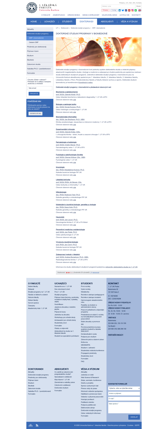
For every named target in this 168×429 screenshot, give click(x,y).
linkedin (119, 10)
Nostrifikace (59, 304)
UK (127, 3)
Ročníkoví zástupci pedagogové (92, 295)
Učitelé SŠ (124, 15)
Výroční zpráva (33, 303)
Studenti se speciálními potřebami (67, 336)
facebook (126, 10)
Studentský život (61, 323)
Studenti (67, 22)
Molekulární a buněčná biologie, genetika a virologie (76, 205)
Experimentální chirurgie (65, 129)
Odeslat (134, 417)
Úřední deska (74, 15)
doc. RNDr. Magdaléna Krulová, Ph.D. (70, 170)
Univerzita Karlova (51, 11)
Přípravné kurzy (60, 312)
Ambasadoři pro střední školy (65, 320)
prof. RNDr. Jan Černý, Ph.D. (66, 245)
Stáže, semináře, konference (91, 380)
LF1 (57, 28)
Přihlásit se (34, 93)
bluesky (123, 10)
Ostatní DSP (33, 42)
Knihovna (84, 342)
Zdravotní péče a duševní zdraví (92, 339)
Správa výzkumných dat (89, 386)
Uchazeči (49, 22)
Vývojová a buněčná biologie (67, 242)
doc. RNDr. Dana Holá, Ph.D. (67, 207)
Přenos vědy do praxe (89, 388)
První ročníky (85, 286)
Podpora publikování (88, 405)
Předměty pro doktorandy (36, 47)
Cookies (130, 425)
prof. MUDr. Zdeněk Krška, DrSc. (68, 132)
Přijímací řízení (32, 51)
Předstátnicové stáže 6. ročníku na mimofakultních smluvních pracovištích (92, 317)
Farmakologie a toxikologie (66, 142)
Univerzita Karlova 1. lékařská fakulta (93, 425)
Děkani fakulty (33, 300)
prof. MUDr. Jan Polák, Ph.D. (66, 232)
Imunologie (60, 167)
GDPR (137, 425)
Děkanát (31, 289)
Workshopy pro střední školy (65, 317)
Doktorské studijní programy (38, 34)
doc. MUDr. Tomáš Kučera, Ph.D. (68, 107)
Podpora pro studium (88, 337)
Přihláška (105, 10)
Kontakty (139, 3)
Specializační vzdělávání (63, 377)
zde (74, 100)
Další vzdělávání (109, 15)
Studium (30, 55)
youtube (129, 10)
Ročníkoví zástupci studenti (91, 297)
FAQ (82, 361)
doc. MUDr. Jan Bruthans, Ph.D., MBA (70, 119)
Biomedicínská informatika (66, 117)
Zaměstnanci (59, 15)
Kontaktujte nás (35, 113)
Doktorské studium (61, 388)
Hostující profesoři (87, 399)
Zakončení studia (33, 64)
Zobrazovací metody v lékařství (68, 254)
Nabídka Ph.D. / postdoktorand (38, 69)
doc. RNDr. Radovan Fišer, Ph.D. (68, 195)
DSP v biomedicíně (36, 38)
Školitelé (30, 60)
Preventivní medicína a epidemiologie (70, 229)
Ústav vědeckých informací (90, 413)
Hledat (138, 6)
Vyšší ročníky (86, 289)
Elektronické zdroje (88, 408)
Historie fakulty (33, 297)
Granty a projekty (87, 383)
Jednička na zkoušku (62, 315)
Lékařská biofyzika (63, 180)
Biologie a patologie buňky (66, 104)
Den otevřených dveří (62, 289)
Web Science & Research (90, 377)
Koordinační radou (85, 82)
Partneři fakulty (115, 335)
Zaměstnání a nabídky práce (65, 382)
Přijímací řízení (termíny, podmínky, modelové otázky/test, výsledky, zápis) (67, 299)
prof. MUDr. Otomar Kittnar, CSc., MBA (70, 157)
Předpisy (122, 3)
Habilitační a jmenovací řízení (91, 394)
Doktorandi (86, 22)
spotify (136, 10)
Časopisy (31, 306)
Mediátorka (85, 292)
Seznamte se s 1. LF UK (63, 286)
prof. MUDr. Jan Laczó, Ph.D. (67, 220)
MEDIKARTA (85, 345)
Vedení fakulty (33, 286)
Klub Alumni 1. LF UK (62, 379)
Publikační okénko (87, 402)
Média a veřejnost (90, 15)
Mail (130, 3)
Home (34, 22)
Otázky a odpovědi (61, 328)
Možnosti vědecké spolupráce (92, 391)
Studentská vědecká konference (92, 350)
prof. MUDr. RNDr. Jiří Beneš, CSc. (69, 182)
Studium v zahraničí (88, 348)
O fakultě (45, 15)
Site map (30, 425)
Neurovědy (60, 217)
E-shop (114, 10)
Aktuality (30, 29)
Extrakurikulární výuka (89, 334)
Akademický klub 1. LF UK (37, 308)
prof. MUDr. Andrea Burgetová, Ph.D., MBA (72, 257)
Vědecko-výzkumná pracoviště (92, 397)
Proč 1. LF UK (60, 292)
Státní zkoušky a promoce (90, 321)
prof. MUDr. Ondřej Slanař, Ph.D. (68, 145)
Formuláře (31, 73)
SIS (134, 3)
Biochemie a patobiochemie (67, 92)
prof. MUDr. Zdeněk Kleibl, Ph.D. (68, 94)
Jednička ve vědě (87, 375)
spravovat (95, 272)
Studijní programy (61, 295)
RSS (37, 425)
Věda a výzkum (129, 22)
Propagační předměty (89, 353)
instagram (132, 10)
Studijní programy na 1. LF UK (39, 292)
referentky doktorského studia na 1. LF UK (121, 267)
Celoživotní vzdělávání (62, 385)
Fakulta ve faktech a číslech (38, 295)
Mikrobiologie (61, 192)
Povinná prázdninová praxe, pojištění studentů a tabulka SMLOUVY (91, 329)
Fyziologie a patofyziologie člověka (69, 155)
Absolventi (107, 22)
